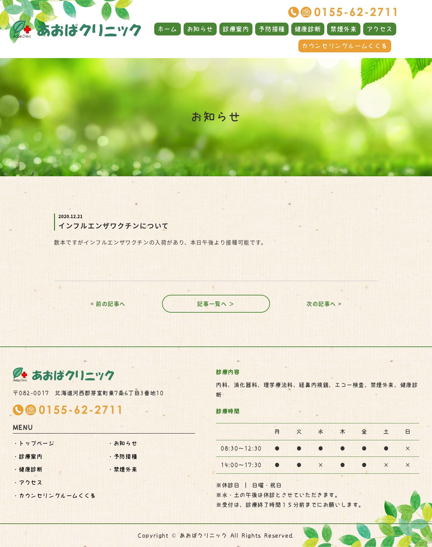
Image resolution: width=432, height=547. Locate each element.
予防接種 (272, 29)
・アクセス (28, 482)
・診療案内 (28, 456)
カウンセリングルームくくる (345, 46)
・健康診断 (28, 469)
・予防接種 (122, 456)
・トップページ (33, 443)
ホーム (168, 29)
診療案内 (236, 29)
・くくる (54, 495)
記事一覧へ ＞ (216, 303)
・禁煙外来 (122, 469)
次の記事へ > (324, 303)
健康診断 (308, 29)
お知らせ (200, 29)
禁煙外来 (343, 29)
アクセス (380, 29)
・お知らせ (122, 443)
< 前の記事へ (108, 303)
